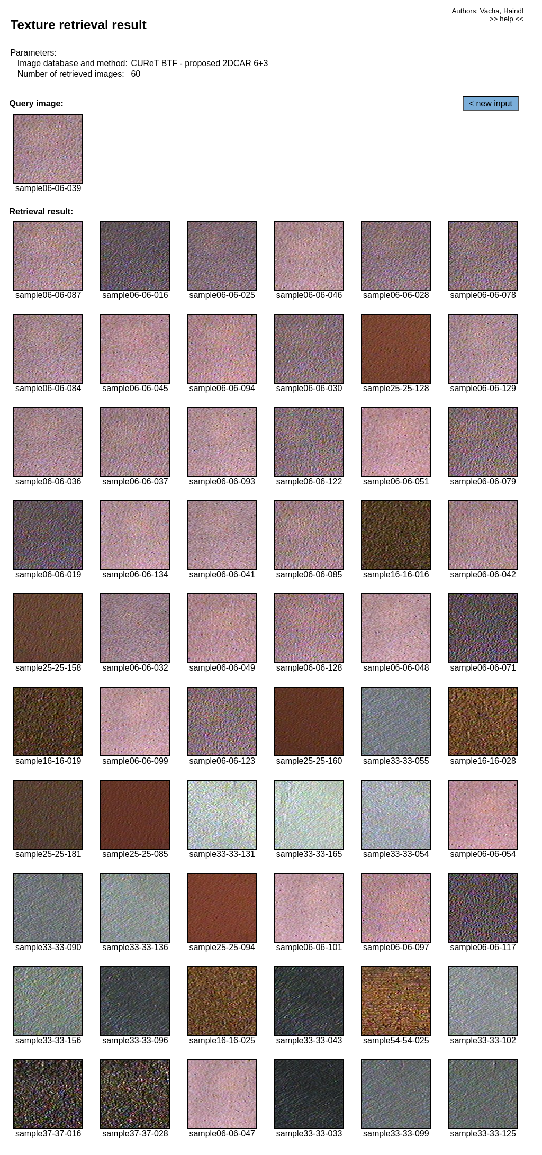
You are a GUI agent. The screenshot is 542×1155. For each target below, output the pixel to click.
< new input (490, 103)
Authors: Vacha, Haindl (487, 11)
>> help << (506, 19)
